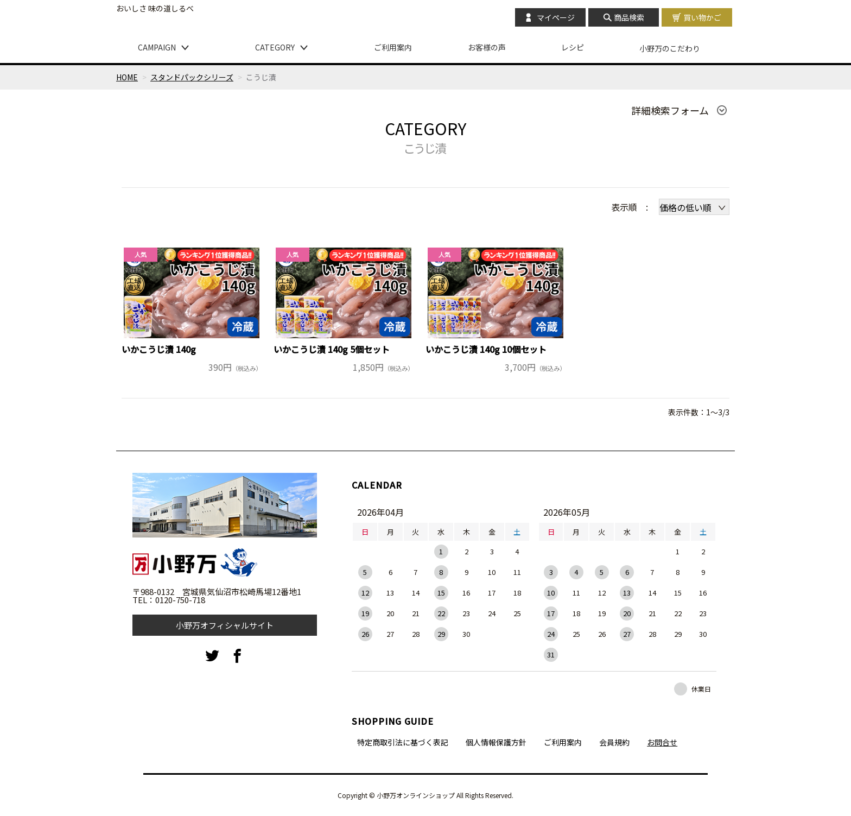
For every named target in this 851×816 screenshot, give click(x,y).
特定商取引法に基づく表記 (402, 742)
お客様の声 (487, 47)
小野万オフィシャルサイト (225, 625)
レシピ (572, 47)
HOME (127, 77)
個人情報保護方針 (496, 742)
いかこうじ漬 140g (159, 349)
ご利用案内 (393, 47)
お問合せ (662, 742)
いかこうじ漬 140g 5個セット (332, 349)
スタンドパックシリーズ (191, 77)
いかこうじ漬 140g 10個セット (486, 349)
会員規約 (614, 742)
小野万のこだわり (669, 48)
